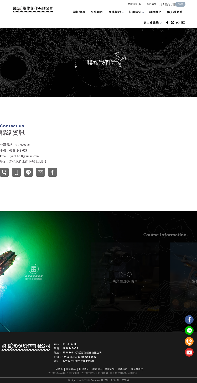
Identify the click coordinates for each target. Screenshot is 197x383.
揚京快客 (85, 380)
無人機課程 (152, 22)
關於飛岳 (79, 12)
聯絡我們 (155, 12)
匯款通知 (150, 4)
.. (109, 380)
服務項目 (97, 12)
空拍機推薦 (72, 373)
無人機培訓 (116, 373)
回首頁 (59, 369)
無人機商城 (175, 12)
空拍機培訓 (101, 373)
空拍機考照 (87, 373)
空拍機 (52, 373)
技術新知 (136, 12)
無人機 (61, 373)
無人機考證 (130, 373)
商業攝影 (116, 12)
